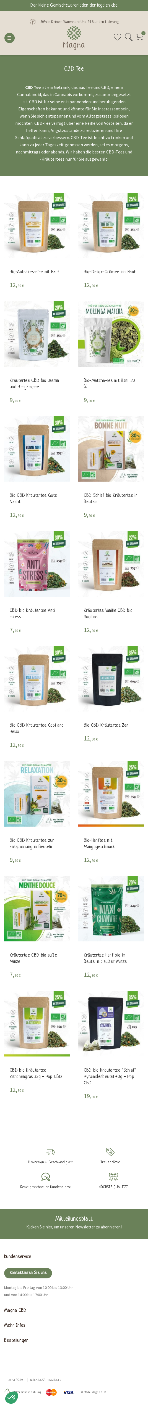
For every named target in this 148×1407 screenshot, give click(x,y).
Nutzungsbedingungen (45, 1380)
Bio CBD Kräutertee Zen (106, 725)
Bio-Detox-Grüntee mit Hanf (110, 272)
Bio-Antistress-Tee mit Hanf (34, 272)
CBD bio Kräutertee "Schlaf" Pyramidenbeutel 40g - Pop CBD (110, 1077)
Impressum (15, 1380)
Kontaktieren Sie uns (28, 1273)
